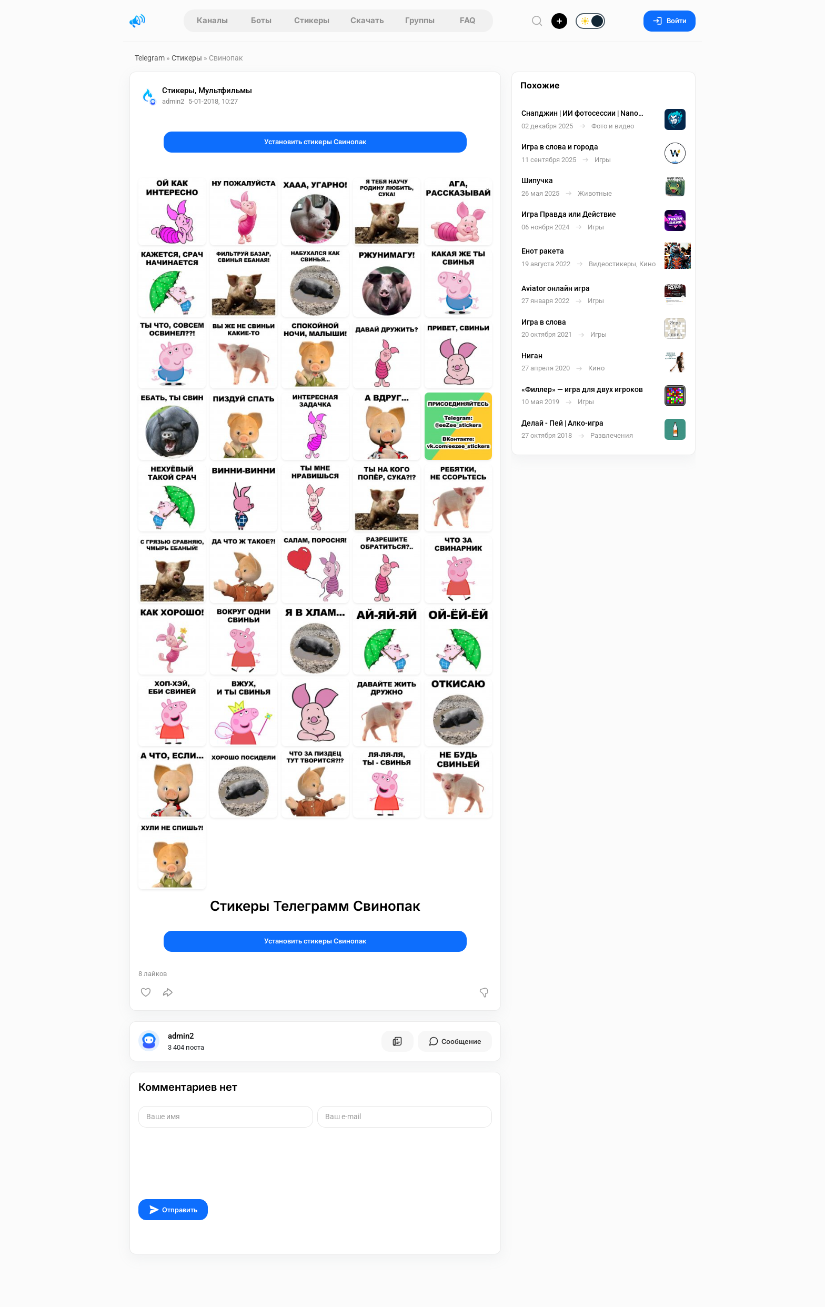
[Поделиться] (167, 992)
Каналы (212, 20)
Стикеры (311, 20)
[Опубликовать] (559, 21)
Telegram (150, 58)
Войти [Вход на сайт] (669, 21)
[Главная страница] (137, 21)
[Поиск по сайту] (537, 21)
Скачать (367, 20)
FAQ (468, 20)
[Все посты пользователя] (397, 1041)
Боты (261, 20)
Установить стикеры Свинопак (315, 142)
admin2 (181, 1036)
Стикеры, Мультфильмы (207, 90)
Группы (420, 20)
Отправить (173, 1209)
